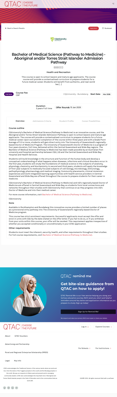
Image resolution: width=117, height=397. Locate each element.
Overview (20, 121)
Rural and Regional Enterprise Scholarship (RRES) (26, 352)
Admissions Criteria (42, 121)
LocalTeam (110, 378)
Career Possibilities (91, 121)
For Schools (83, 348)
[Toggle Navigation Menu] (113, 4)
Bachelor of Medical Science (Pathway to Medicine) (67, 195)
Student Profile (66, 121)
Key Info (18, 361)
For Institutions (102, 348)
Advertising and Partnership (17, 344)
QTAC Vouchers (21, 336)
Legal (7, 361)
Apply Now (93, 28)
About (7, 336)
